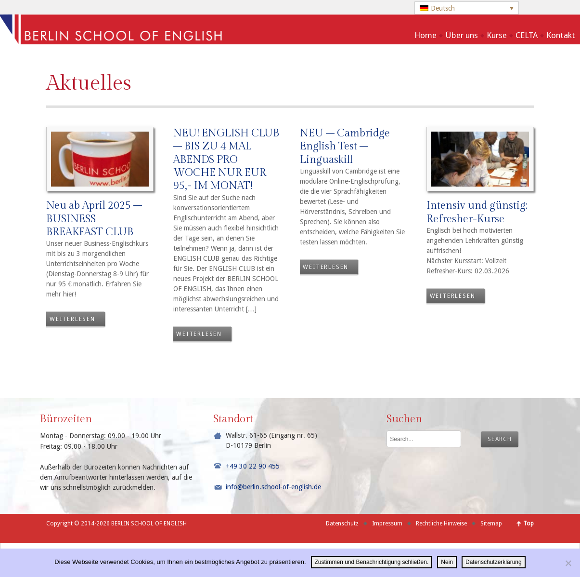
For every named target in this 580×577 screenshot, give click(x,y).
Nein (447, 562)
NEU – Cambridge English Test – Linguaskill (345, 146)
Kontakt (560, 35)
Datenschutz (342, 523)
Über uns (461, 35)
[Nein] (568, 563)
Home (425, 35)
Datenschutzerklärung (493, 562)
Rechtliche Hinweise (441, 523)
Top (528, 523)
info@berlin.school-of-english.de (273, 487)
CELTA (527, 35)
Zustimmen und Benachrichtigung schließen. (372, 562)
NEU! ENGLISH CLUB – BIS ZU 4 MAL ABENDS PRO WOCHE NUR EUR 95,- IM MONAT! (226, 159)
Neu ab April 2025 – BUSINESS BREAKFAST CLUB (94, 218)
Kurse (497, 35)
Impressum (387, 523)
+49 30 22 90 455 (253, 466)
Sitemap (491, 523)
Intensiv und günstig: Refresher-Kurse (477, 212)
